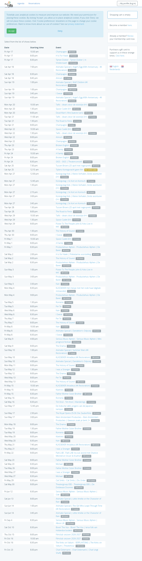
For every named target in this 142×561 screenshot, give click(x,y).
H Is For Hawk (62, 55)
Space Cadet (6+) (63, 108)
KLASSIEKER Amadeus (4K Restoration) (73, 357)
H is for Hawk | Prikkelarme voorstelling (73, 254)
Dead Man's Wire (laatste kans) (69, 112)
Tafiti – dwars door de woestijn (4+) (71, 104)
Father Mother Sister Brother (69, 393)
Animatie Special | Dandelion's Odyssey (73, 330)
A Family (59, 149)
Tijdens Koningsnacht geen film (69, 169)
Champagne (61, 51)
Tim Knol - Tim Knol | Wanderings (70, 402)
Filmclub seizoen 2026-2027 (68, 534)
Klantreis (60, 389)
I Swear (59, 93)
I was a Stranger (63, 369)
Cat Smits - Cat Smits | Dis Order (71, 480)
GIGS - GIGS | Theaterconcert (69, 161)
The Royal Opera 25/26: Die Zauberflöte (73, 413)
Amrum (59, 78)
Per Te (58, 306)
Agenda (20, 3)
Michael (59, 464)
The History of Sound (65, 231)
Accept (11, 31)
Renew (130, 36)
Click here (120, 55)
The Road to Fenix (64, 121)
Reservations (34, 3)
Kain (58, 284)
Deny (60, 31)
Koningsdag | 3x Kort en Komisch (71, 181)
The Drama (61, 346)
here (130, 25)
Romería (59, 302)
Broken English (62, 145)
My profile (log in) (127, 3)
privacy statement (76, 24)
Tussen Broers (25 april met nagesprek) (73, 165)
